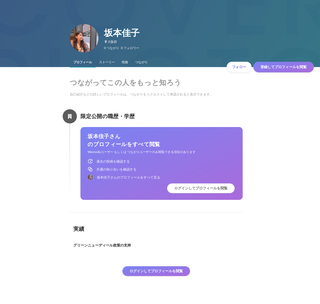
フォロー (239, 67)
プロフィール (82, 62)
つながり (141, 62)
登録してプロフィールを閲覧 (283, 67)
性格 (125, 62)
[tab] (83, 62)
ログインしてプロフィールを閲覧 (201, 188)
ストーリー (107, 62)
